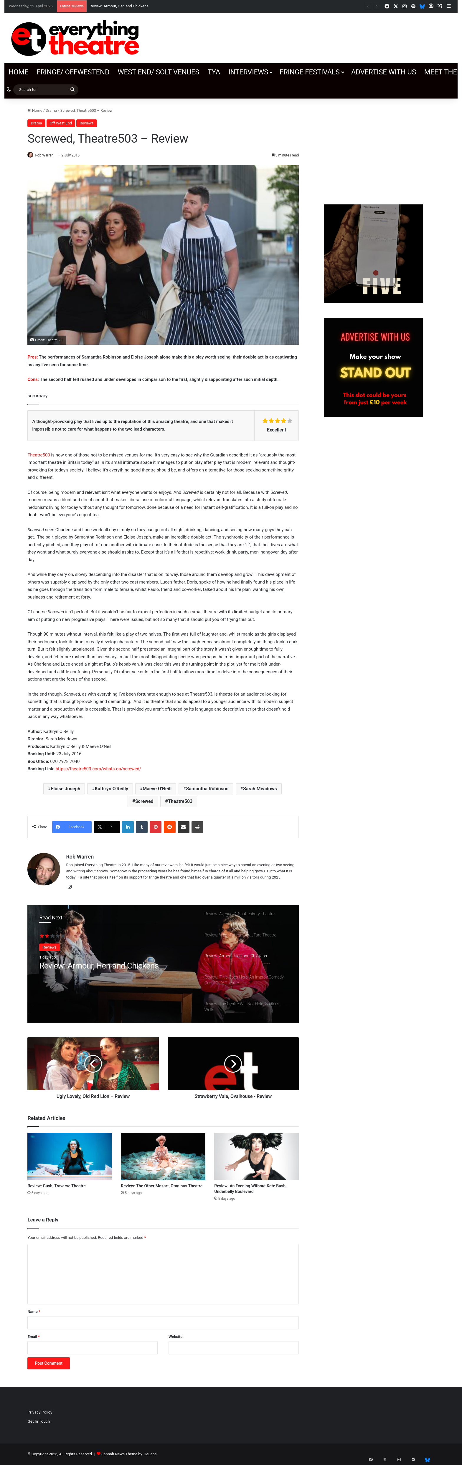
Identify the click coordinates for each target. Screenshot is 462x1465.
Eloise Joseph (65, 789)
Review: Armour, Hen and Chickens (119, 6)
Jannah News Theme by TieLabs (128, 1454)
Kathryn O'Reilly (111, 789)
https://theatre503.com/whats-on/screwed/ (98, 769)
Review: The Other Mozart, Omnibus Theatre (161, 1186)
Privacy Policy (39, 1412)
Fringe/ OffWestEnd (73, 72)
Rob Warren (47, 155)
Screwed (144, 801)
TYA (213, 72)
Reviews (87, 123)
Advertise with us (383, 72)
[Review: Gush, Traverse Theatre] (69, 1157)
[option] (163, 964)
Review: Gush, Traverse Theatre (56, 1186)
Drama (51, 110)
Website (175, 1337)
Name (33, 1312)
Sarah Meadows (260, 789)
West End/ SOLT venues (158, 72)
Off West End (61, 123)
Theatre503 (38, 455)
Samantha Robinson (207, 789)
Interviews (248, 72)
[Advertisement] (373, 148)
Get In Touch (38, 1421)
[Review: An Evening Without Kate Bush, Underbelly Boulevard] (256, 1157)
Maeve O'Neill (157, 789)
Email (33, 1337)
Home (18, 72)
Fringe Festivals (310, 72)
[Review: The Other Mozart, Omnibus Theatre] (163, 1157)
